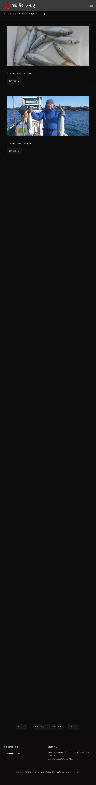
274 (59, 727)
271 (42, 727)
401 (70, 727)
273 (53, 727)
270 (36, 727)
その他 (28, 74)
